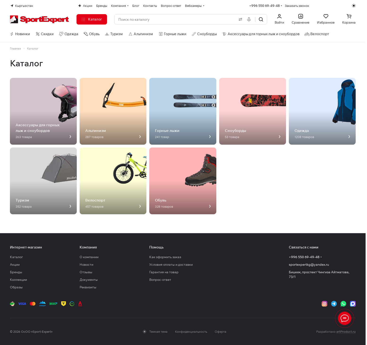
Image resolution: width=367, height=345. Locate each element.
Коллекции (18, 280)
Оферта (220, 331)
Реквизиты (88, 287)
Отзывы (86, 272)
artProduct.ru (346, 331)
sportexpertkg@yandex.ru (309, 264)
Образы (16, 287)
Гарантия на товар (164, 272)
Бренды (16, 272)
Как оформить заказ (165, 257)
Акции (15, 264)
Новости (86, 264)
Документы (89, 280)
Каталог (16, 257)
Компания (88, 247)
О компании (89, 257)
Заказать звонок (297, 6)
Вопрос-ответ (160, 280)
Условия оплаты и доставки (171, 264)
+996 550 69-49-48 (264, 6)
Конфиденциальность (191, 331)
